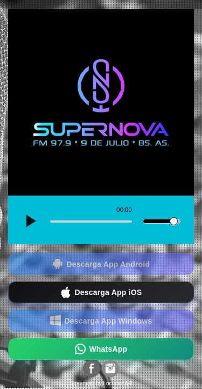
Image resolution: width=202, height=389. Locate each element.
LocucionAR (117, 383)
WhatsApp (101, 349)
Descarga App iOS (101, 292)
